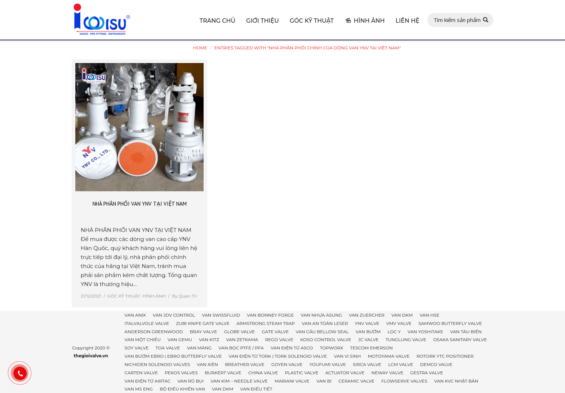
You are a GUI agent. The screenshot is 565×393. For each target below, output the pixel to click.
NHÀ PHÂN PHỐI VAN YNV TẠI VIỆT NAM (140, 203)
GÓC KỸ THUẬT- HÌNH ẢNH (136, 296)
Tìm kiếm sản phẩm (457, 19)
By (184, 296)
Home (200, 47)
